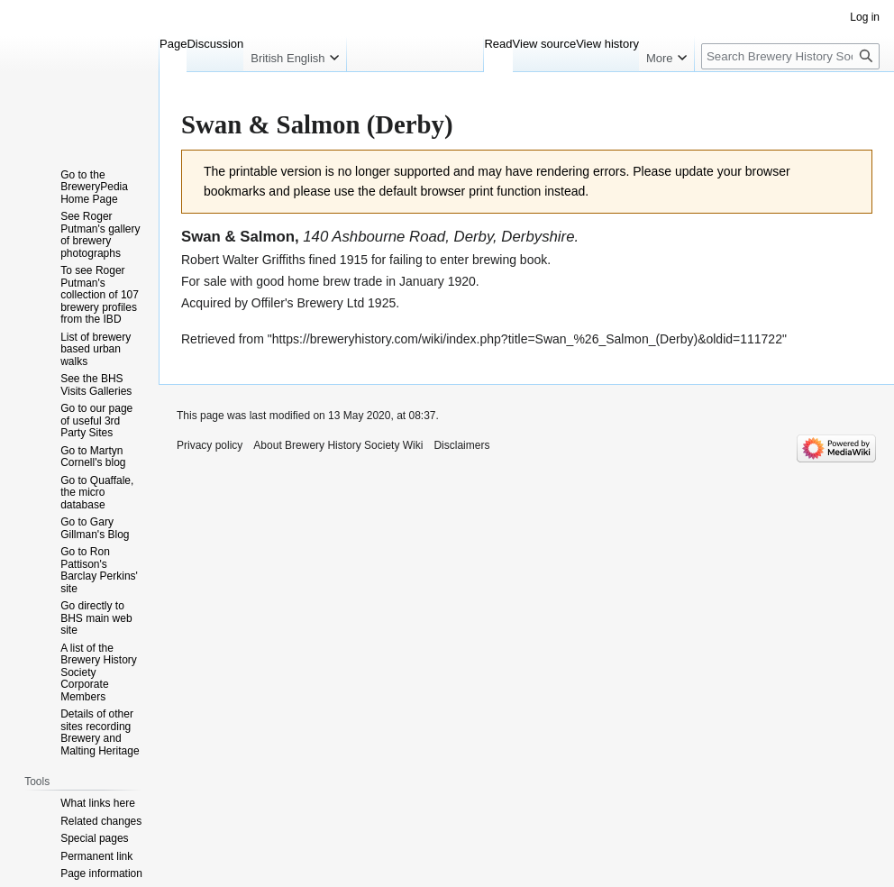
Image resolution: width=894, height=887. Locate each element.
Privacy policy (209, 445)
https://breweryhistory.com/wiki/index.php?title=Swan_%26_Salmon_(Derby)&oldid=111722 (527, 339)
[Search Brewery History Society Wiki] (790, 56)
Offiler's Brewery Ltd (307, 303)
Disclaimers (461, 445)
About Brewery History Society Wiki (338, 445)
